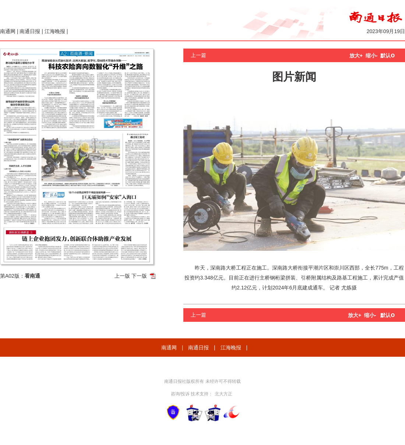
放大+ (356, 55)
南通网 (7, 31)
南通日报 (30, 31)
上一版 (122, 276)
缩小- (372, 55)
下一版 (139, 276)
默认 (387, 55)
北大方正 (223, 393)
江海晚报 (55, 31)
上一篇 (198, 55)
